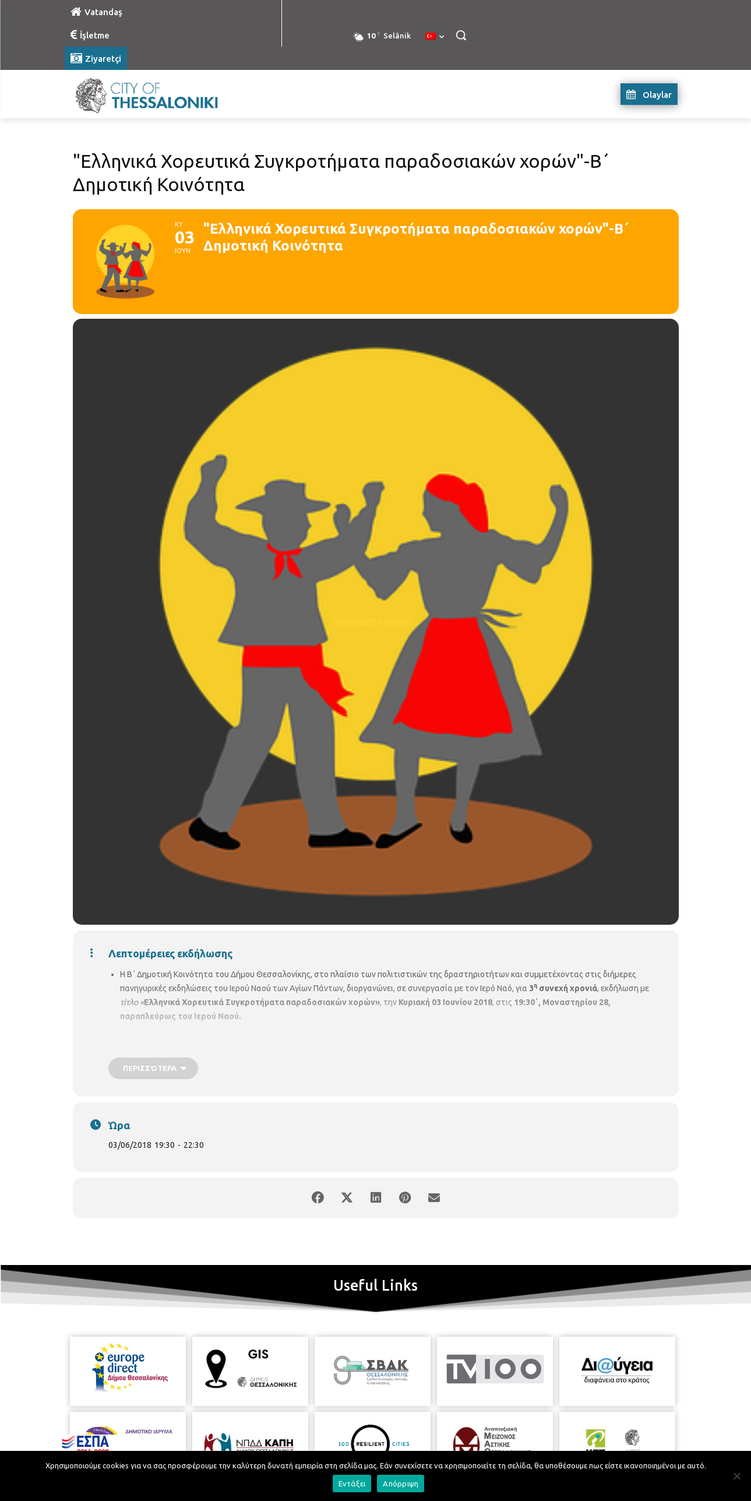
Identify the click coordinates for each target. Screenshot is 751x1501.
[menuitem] (434, 37)
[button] (461, 35)
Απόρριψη (400, 1483)
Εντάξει (352, 1483)
